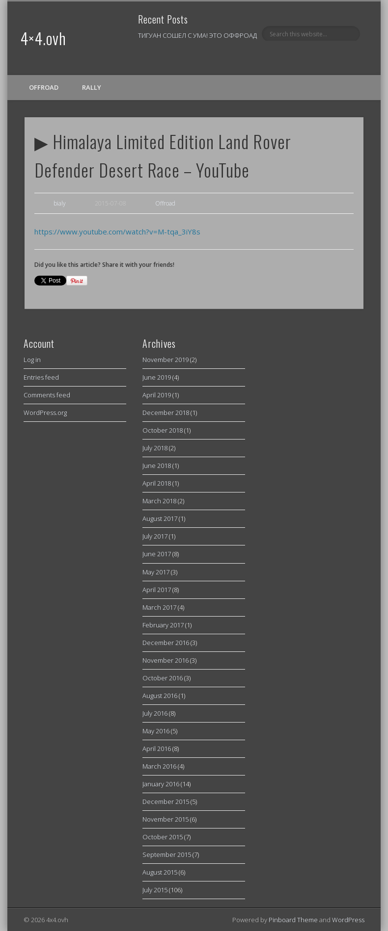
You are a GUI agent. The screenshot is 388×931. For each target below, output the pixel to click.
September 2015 (166, 854)
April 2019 (156, 394)
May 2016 (155, 730)
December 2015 (165, 801)
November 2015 (165, 819)
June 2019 (156, 377)
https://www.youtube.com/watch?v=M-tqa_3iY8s (117, 231)
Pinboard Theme (293, 919)
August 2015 (159, 872)
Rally (91, 87)
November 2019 (165, 359)
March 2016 (159, 766)
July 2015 (154, 889)
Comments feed (47, 394)
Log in (32, 359)
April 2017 (156, 589)
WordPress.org (45, 412)
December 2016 (165, 642)
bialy (60, 203)
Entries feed (41, 377)
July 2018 (154, 447)
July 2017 (154, 536)
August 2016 (159, 695)
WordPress (348, 919)
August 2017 (159, 518)
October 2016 (162, 677)
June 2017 (156, 553)
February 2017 (163, 625)
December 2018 (165, 412)
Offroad (43, 87)
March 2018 (159, 500)
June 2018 (156, 465)
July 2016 (154, 713)
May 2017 (155, 572)
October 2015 (162, 836)
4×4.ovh (43, 38)
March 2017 (159, 607)
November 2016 (165, 660)
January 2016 (160, 783)
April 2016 (156, 748)
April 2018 (156, 483)
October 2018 (162, 430)
